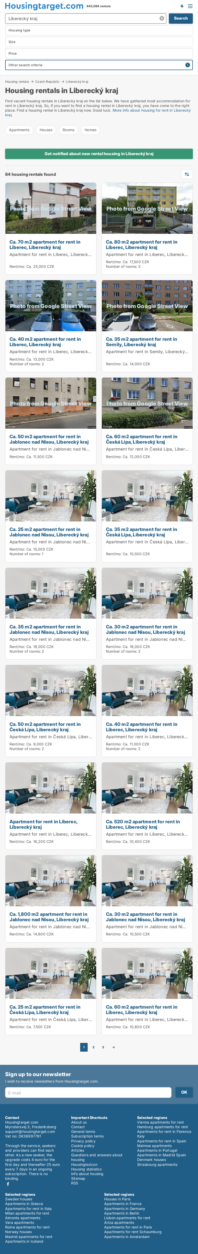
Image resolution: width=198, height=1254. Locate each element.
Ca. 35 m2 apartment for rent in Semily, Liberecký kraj (141, 341)
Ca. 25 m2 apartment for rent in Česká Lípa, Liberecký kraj (45, 1009)
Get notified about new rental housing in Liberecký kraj (99, 153)
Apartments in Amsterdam (127, 1236)
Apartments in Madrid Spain (161, 1155)
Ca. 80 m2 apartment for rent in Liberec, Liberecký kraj (141, 244)
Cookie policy (83, 1145)
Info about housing (87, 1174)
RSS (74, 1183)
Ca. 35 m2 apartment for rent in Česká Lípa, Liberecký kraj (141, 531)
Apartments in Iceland (24, 1241)
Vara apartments (19, 1222)
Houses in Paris (117, 1199)
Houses (46, 130)
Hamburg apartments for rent (162, 1127)
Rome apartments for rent (27, 1227)
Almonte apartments (22, 1218)
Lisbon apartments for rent (127, 1218)
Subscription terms (87, 1136)
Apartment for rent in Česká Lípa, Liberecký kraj (58, 736)
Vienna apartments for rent (160, 1122)
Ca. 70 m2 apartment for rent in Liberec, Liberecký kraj (45, 244)
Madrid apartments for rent (28, 1236)
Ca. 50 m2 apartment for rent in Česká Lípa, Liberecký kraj (45, 726)
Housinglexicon (84, 1164)
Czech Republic (47, 81)
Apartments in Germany (124, 1208)
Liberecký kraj (77, 81)
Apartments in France (123, 1203)
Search (181, 18)
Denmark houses (151, 1159)
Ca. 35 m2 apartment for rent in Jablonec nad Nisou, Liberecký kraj (49, 629)
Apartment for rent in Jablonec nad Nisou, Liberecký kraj (67, 449)
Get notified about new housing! (182, 6)
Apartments (19, 130)
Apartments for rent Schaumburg (133, 1232)
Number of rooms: (121, 266)
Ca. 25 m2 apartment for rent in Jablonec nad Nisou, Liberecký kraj (49, 531)
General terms (83, 1131)
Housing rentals (17, 81)
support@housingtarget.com (30, 1131)
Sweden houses (18, 1199)
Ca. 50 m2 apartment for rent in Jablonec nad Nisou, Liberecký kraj (49, 439)
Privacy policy (83, 1141)
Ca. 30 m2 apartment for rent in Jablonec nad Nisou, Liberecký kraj (145, 629)
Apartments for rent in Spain (161, 1141)
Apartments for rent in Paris (128, 1227)
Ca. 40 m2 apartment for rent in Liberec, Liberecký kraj (45, 341)
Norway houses (18, 1232)
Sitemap (78, 1178)
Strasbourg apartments (157, 1164)
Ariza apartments (119, 1222)
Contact (78, 1127)
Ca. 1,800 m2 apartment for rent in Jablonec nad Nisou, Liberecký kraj (49, 916)
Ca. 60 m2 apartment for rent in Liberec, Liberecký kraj (141, 1009)
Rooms (68, 130)
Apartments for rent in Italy (28, 1208)
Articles (77, 1150)
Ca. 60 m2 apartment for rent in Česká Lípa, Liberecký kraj (141, 439)
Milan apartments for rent (27, 1213)
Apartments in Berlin (121, 1213)
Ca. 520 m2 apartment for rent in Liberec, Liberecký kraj (143, 824)
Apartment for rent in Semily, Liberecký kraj (150, 351)
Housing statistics (86, 1169)
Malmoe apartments (154, 1145)
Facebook (8, 1184)
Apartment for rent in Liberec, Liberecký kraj (54, 254)
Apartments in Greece (24, 1203)
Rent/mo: (18, 266)
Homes (90, 130)
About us (79, 1122)
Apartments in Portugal (157, 1150)
